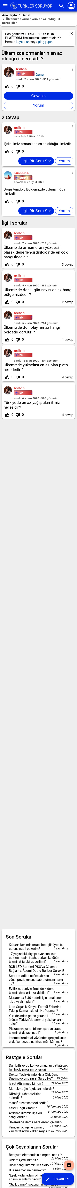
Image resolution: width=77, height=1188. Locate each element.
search (62, 6)
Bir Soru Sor (57, 1179)
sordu (19, 79)
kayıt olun (23, 42)
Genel (40, 75)
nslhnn (19, 233)
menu (5, 6)
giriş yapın (45, 42)
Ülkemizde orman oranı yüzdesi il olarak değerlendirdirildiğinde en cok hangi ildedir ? (36, 252)
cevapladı (20, 136)
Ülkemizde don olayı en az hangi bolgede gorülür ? (32, 329)
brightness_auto (69, 1165)
